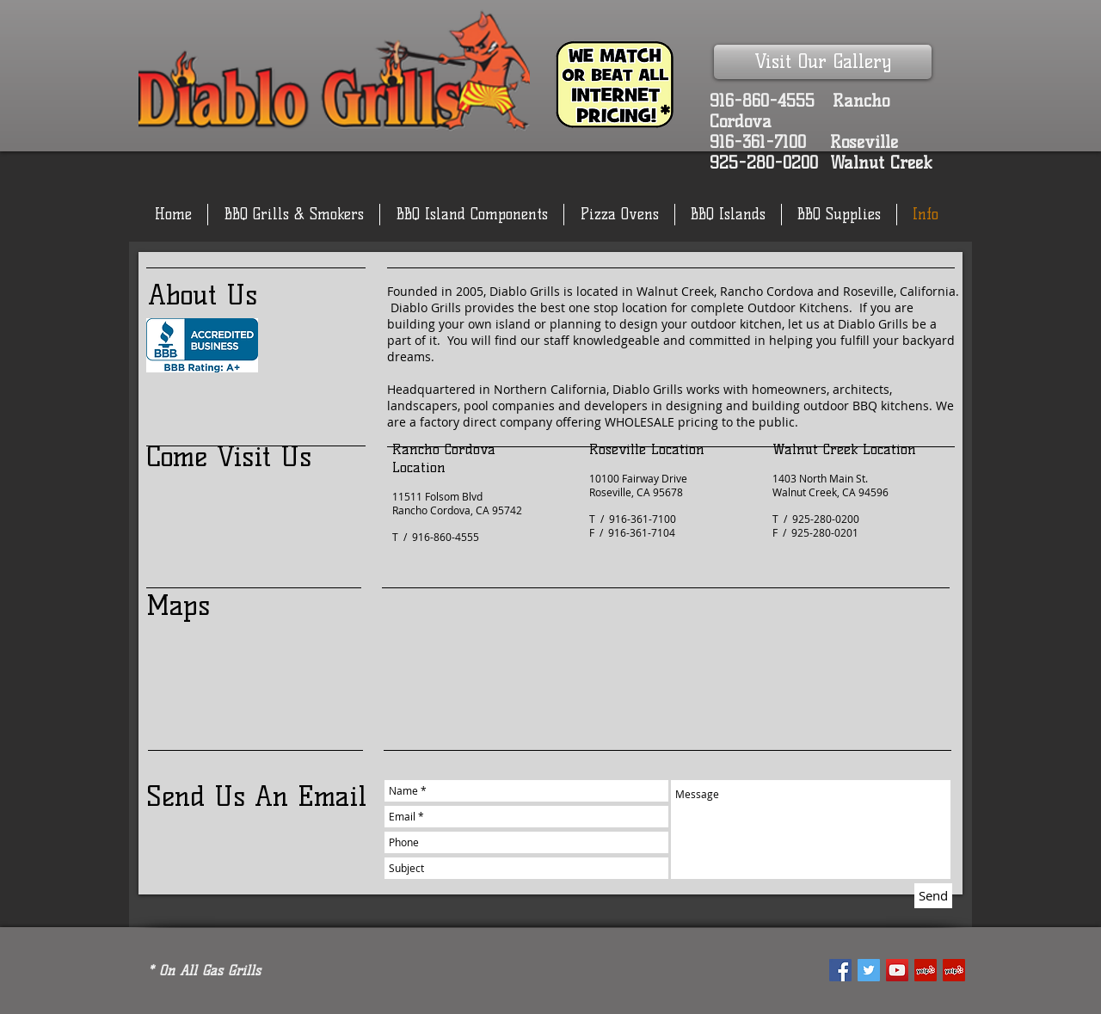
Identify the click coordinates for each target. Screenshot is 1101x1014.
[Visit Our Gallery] (823, 62)
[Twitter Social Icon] (869, 970)
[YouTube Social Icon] (897, 970)
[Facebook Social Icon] (840, 970)
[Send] (933, 895)
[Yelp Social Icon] (925, 970)
